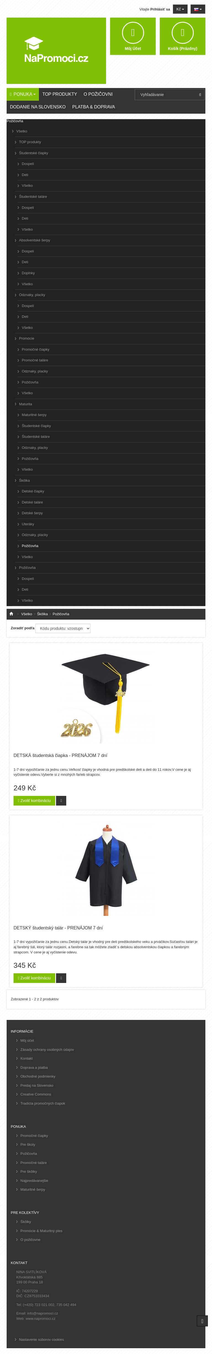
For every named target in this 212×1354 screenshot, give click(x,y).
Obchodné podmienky (37, 1076)
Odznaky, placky (32, 295)
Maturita (25, 404)
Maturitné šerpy (34, 415)
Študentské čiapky (33, 153)
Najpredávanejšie (34, 1181)
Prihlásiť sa (160, 9)
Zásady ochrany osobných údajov (47, 1050)
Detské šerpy (32, 513)
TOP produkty (30, 142)
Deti (25, 175)
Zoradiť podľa (23, 628)
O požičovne (30, 1240)
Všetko (21, 131)
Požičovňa (30, 382)
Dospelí (28, 164)
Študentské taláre (33, 196)
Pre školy (27, 1144)
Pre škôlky (28, 1171)
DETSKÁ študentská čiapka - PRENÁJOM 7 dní (60, 755)
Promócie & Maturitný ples (41, 1231)
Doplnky (28, 273)
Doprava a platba (34, 1067)
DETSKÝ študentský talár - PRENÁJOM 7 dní (58, 928)
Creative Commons (35, 1094)
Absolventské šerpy (34, 240)
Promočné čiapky (35, 349)
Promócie (26, 338)
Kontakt (26, 1058)
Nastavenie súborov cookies (41, 1339)
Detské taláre (32, 502)
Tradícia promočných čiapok (42, 1103)
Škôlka (24, 480)
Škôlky (25, 1222)
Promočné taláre (35, 360)
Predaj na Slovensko (36, 1085)
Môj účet (27, 1040)
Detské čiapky (33, 491)
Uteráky (28, 524)
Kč (180, 9)
